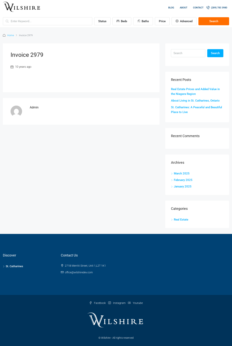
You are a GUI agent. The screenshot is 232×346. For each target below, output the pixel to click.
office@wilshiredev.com (79, 272)
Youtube (135, 302)
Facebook (97, 302)
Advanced (184, 21)
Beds (121, 21)
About (183, 7)
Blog (171, 7)
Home (10, 35)
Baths (143, 21)
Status (102, 21)
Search (213, 21)
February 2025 (183, 180)
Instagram (117, 302)
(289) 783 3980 (216, 7)
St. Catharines (14, 266)
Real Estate (181, 219)
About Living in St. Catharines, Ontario (195, 100)
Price (162, 21)
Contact (198, 7)
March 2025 (182, 173)
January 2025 (183, 186)
